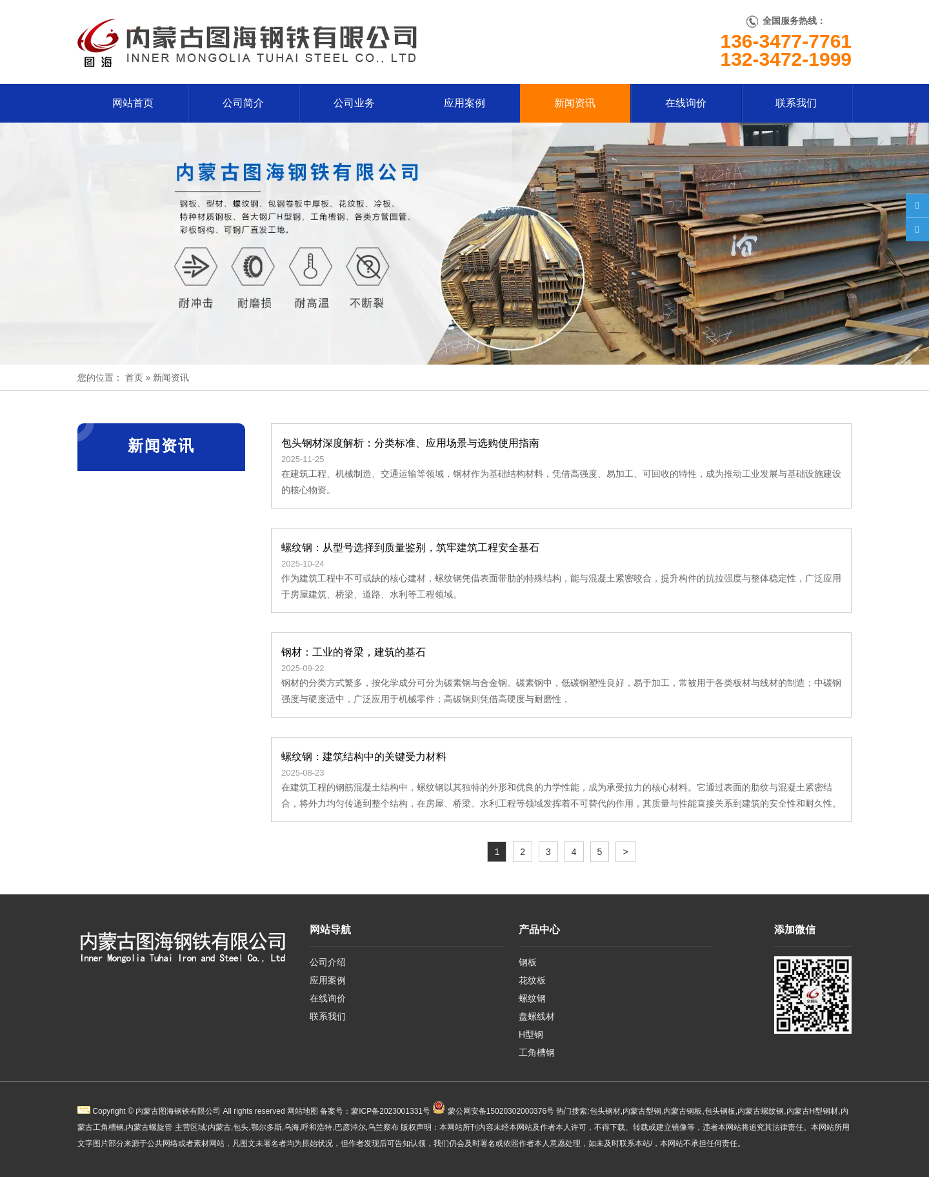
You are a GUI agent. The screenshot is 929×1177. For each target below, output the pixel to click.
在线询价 (685, 102)
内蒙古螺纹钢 (760, 1111)
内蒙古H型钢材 (812, 1111)
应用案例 (464, 102)
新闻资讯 (574, 102)
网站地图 (302, 1111)
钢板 (528, 962)
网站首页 (133, 102)
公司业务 (354, 102)
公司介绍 (328, 962)
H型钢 (531, 1034)
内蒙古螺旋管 (149, 1127)
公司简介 (243, 102)
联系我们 (796, 102)
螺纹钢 (532, 998)
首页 (134, 377)
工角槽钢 (537, 1052)
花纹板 (532, 980)
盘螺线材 (537, 1016)
